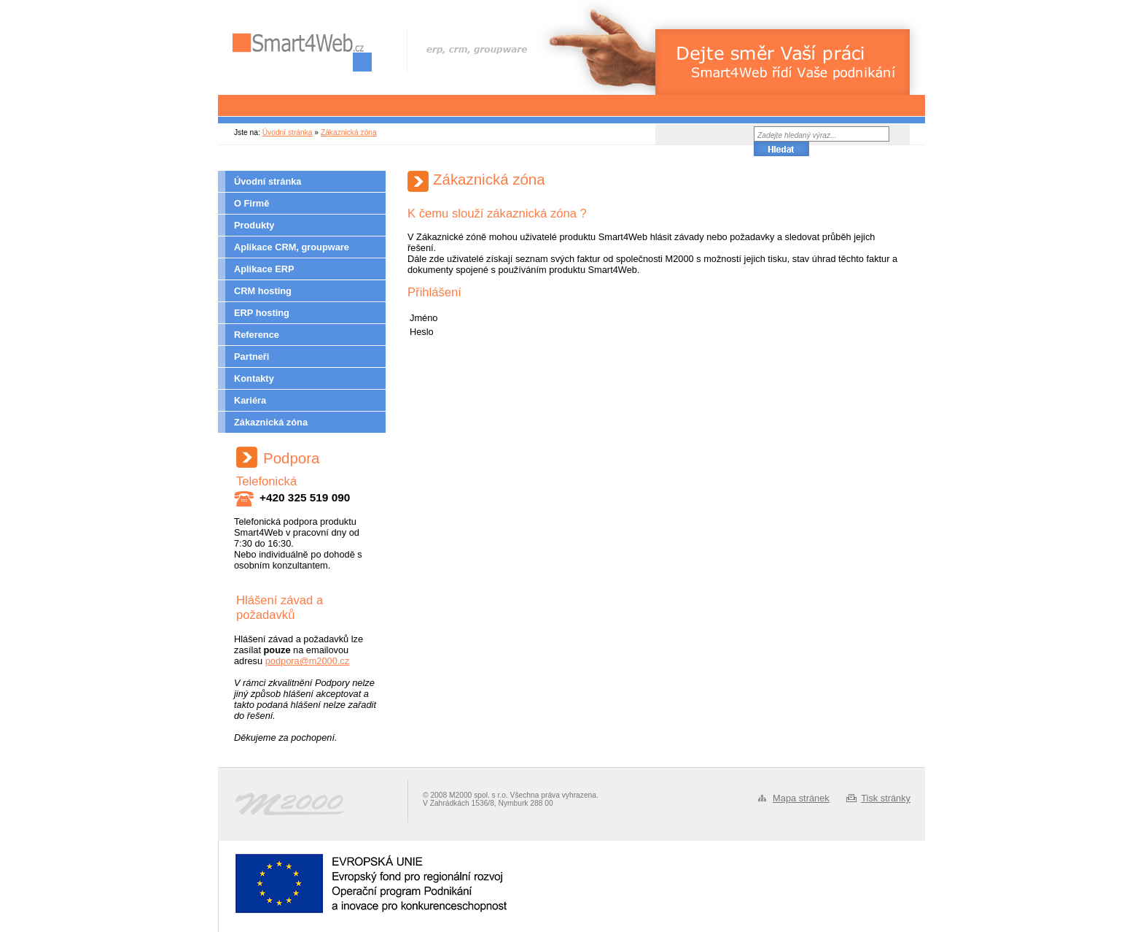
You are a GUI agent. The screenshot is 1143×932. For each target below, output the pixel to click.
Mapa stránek (801, 798)
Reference (256, 334)
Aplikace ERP (264, 268)
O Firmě (251, 203)
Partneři (251, 356)
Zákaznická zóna (349, 132)
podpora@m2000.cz (307, 660)
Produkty (254, 225)
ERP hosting (261, 312)
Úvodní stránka (287, 132)
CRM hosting (263, 290)
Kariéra (250, 400)
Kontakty (254, 378)
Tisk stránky (885, 798)
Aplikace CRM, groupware (291, 247)
